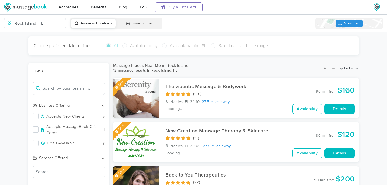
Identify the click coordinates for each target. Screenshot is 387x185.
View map (349, 23)
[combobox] (39, 23)
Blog (123, 7)
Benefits (98, 7)
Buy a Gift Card (178, 7)
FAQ (144, 7)
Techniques (67, 7)
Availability (307, 109)
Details (339, 109)
